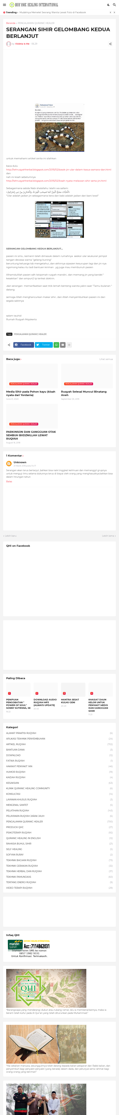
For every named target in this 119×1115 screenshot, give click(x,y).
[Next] (114, 12)
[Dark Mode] (108, 4)
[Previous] (110, 12)
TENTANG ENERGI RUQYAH (59, 882)
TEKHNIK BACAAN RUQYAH (59, 860)
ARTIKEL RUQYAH (59, 744)
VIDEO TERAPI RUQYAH (59, 888)
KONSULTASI (59, 794)
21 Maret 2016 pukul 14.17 (25, 466)
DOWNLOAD (59, 755)
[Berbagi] (110, 43)
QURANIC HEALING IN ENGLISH (59, 838)
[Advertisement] (59, 74)
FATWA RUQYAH (59, 760)
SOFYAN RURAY (59, 854)
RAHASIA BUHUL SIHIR (59, 843)
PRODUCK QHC (59, 827)
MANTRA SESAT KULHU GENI (70, 701)
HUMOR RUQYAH (59, 772)
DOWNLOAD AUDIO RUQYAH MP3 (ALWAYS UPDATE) (45, 702)
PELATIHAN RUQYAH (59, 810)
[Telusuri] (115, 4)
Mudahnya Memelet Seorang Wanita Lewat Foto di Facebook (53, 12)
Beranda (10, 23)
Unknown (20, 462)
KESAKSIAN (59, 783)
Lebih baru (10, 535)
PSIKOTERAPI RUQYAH (59, 832)
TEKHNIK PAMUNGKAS (59, 877)
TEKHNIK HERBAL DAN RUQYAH (59, 871)
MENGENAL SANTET (59, 805)
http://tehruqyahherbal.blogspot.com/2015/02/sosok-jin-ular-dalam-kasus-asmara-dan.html (58, 169)
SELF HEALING (59, 849)
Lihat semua (106, 359)
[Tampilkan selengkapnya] (69, 345)
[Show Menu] (4, 4)
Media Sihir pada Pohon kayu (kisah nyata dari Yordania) (30, 393)
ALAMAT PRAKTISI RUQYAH (59, 733)
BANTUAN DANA (59, 749)
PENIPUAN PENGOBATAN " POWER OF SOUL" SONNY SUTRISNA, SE (18, 704)
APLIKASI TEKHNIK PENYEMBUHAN (59, 738)
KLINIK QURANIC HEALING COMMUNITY (59, 788)
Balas (9, 481)
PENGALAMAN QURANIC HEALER (36, 23)
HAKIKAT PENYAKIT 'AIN (59, 766)
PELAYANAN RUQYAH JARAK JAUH (59, 816)
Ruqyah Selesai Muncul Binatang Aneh (84, 393)
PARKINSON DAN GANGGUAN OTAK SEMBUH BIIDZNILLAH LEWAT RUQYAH (31, 435)
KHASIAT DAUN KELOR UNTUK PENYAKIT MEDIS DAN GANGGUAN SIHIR (98, 705)
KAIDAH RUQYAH (59, 777)
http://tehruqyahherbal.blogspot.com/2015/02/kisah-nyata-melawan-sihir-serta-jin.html (56, 180)
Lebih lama (108, 535)
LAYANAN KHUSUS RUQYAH (59, 799)
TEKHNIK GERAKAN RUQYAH (59, 866)
